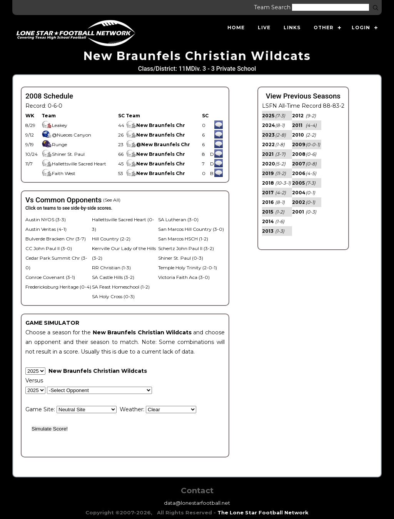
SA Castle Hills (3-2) (113, 277)
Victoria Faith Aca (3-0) (184, 277)
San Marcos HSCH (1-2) (183, 239)
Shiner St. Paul (63, 154)
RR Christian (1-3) (111, 267)
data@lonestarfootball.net (197, 503)
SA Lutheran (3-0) (178, 219)
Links (292, 27)
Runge (54, 144)
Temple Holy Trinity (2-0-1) (187, 267)
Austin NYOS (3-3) (45, 219)
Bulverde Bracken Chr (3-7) (55, 239)
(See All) (111, 200)
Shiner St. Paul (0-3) (180, 258)
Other (324, 27)
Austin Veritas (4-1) (46, 229)
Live (264, 27)
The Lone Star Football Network (263, 512)
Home (236, 27)
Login (361, 27)
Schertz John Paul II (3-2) (186, 248)
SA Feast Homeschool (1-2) (121, 287)
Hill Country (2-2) (111, 239)
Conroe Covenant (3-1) (50, 277)
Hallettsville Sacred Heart (74, 164)
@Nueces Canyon (66, 135)
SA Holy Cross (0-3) (113, 296)
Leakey (54, 125)
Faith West (58, 173)
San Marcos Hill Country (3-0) (191, 229)
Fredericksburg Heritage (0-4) (58, 287)
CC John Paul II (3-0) (48, 248)
